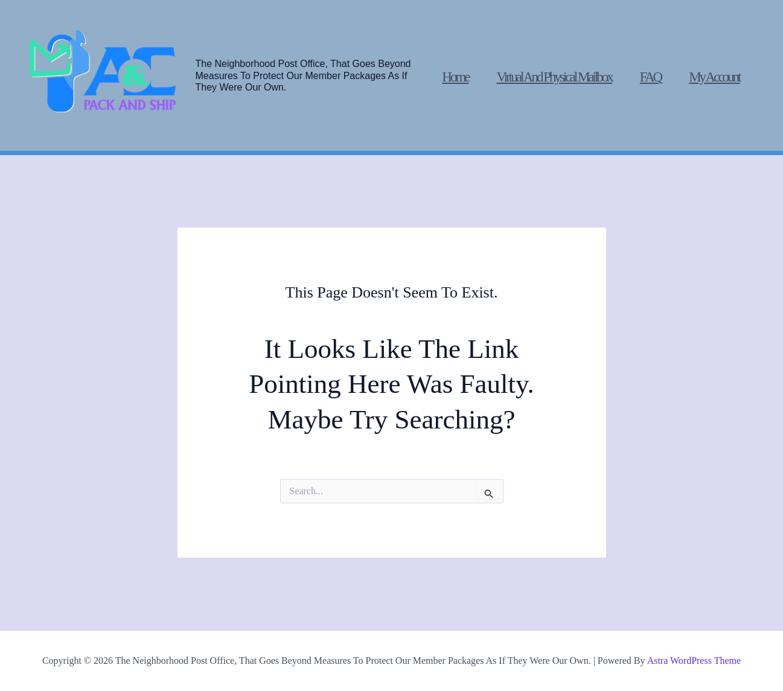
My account (714, 77)
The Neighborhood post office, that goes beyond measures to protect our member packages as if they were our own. (303, 75)
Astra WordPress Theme (694, 660)
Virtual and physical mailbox (554, 77)
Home (455, 77)
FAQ (650, 77)
